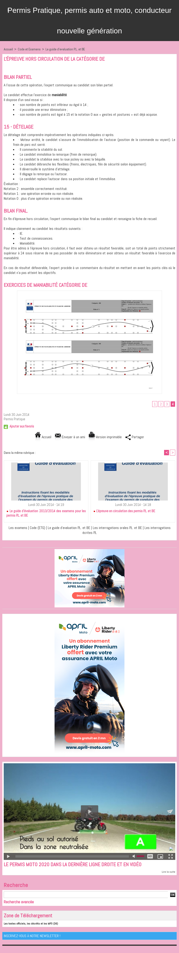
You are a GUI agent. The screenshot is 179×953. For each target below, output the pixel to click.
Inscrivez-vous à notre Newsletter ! (32, 935)
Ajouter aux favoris (22, 426)
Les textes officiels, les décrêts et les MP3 (28, 923)
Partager (134, 436)
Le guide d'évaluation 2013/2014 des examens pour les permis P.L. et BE (46, 513)
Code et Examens (29, 49)
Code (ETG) (37, 527)
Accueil (8, 49)
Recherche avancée (19, 901)
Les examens (18, 527)
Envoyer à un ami (70, 436)
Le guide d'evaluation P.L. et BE (65, 49)
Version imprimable (105, 436)
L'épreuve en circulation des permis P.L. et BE (124, 511)
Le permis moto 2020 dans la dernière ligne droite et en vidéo (72, 864)
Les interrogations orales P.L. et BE (118, 527)
